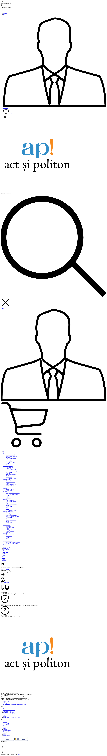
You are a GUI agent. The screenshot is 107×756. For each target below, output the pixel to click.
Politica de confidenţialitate (9, 712)
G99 (19, 754)
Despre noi (5, 708)
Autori (4, 728)
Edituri (4, 727)
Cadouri (5, 722)
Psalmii (7, 724)
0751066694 (6, 701)
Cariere (4, 716)
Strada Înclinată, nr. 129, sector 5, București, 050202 (14, 704)
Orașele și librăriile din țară (9, 710)
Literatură (8, 723)
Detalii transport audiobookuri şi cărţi (11, 717)
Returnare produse (7, 730)
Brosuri (5, 725)
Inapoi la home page (5, 569)
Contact (5, 729)
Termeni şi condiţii (7, 711)
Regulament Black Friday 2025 (10, 715)
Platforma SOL (6, 735)
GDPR (4, 733)
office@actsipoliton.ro (8, 703)
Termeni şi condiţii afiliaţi (9, 713)
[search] (7, 193)
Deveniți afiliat (6, 731)
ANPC (4, 734)
